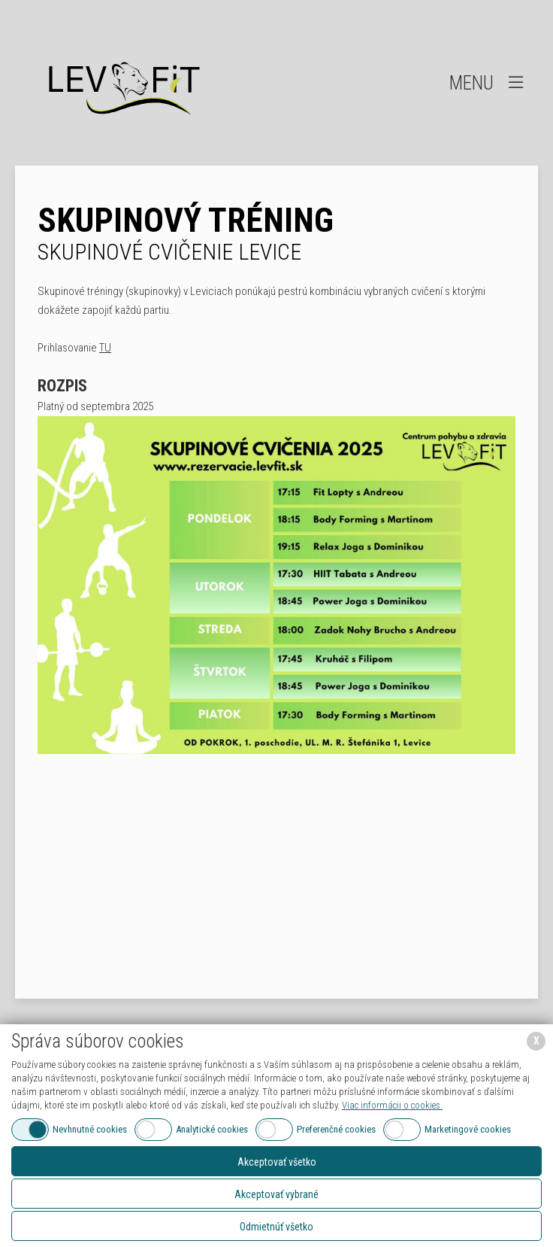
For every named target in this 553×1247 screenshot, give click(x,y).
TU (105, 347)
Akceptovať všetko (276, 1162)
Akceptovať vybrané (276, 1194)
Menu (488, 82)
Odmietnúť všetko (276, 1227)
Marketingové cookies (468, 1129)
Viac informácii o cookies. (392, 1105)
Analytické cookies (212, 1129)
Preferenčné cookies (336, 1129)
